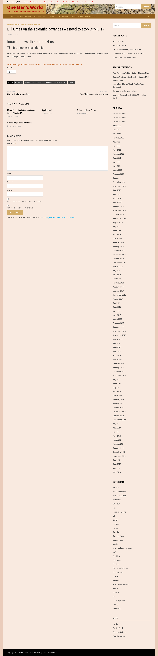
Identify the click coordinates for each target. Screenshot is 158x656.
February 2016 (118, 363)
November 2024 (119, 117)
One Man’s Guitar (36, 2)
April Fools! (47, 110)
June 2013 (117, 464)
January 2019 (118, 246)
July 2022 (116, 142)
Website (10, 190)
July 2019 (116, 226)
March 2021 (117, 170)
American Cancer (119, 45)
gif (114, 516)
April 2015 (117, 391)
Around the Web (119, 491)
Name (9, 174)
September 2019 (119, 218)
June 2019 (117, 230)
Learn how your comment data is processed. (58, 217)
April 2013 (117, 472)
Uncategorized (119, 600)
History (116, 524)
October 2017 (118, 291)
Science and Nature (32, 24)
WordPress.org (119, 636)
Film (114, 508)
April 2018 (117, 274)
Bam (55, 652)
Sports (115, 588)
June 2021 (117, 158)
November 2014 (119, 411)
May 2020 (116, 194)
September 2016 (119, 335)
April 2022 (117, 150)
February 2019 (118, 242)
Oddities (116, 556)
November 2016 (119, 331)
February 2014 (118, 444)
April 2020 (117, 198)
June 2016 (117, 347)
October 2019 (118, 214)
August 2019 (118, 222)
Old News (117, 560)
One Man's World (25, 7)
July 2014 (116, 423)
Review (116, 580)
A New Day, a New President (19, 122)
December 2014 (119, 407)
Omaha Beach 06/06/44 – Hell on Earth (128, 53)
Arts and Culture (119, 495)
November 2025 (119, 113)
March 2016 (117, 359)
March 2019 (117, 238)
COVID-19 (39, 83)
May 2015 (116, 387)
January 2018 (118, 287)
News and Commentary (15, 24)
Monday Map (118, 540)
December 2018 (119, 250)
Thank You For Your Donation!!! (82, 2)
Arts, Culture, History (128, 91)
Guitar (115, 520)
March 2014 (117, 440)
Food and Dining (119, 512)
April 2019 (117, 234)
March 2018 (117, 278)
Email (10, 182)
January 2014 (118, 448)
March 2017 (117, 319)
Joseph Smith (118, 77)
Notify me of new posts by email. (20, 208)
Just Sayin (117, 532)
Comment (11, 144)
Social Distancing (60, 83)
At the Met (117, 499)
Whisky (115, 604)
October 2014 (118, 415)
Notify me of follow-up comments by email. (25, 202)
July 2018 (116, 270)
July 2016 (116, 343)
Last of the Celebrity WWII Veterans (127, 49)
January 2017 (118, 327)
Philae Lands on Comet (86, 110)
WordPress (47, 652)
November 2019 (119, 210)
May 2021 (116, 162)
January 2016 (118, 367)
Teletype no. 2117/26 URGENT (125, 57)
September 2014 (119, 419)
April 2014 (117, 436)
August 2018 (118, 266)
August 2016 (118, 339)
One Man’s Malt (49, 2)
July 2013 (116, 460)
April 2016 (117, 355)
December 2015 (119, 371)
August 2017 (118, 299)
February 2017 (118, 323)
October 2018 (118, 258)
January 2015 (118, 403)
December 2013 (119, 452)
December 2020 (119, 182)
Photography (118, 572)
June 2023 (117, 125)
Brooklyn (116, 504)
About (58, 2)
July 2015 (116, 379)
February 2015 (118, 399)
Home (26, 2)
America (116, 487)
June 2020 (117, 190)
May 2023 (116, 129)
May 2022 (116, 146)
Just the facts (118, 536)
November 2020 (119, 186)
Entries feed (118, 628)
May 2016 (116, 351)
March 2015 (117, 395)
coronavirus (29, 83)
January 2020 (118, 206)
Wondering (117, 608)
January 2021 (118, 178)
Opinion (116, 564)
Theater (116, 592)
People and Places (120, 568)
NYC (114, 552)
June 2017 (117, 307)
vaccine (71, 83)
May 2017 (116, 311)
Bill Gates (18, 83)
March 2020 (117, 202)
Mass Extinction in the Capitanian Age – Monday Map (21, 111)
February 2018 (118, 283)
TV (114, 596)
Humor (115, 528)
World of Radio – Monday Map (136, 73)
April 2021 (117, 166)
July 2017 (116, 303)
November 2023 (119, 121)
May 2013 (116, 468)
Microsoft (48, 83)
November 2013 (119, 456)
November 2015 (119, 375)
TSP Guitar (66, 2)
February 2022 (118, 154)
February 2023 (118, 138)
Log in (115, 624)
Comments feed (119, 632)
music (115, 544)
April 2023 (117, 133)
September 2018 (119, 262)
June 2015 (117, 383)
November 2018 (119, 254)
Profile (115, 576)
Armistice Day (118, 41)
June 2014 (117, 428)
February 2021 (118, 174)
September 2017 (119, 295)
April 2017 (117, 315)
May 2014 (116, 432)
